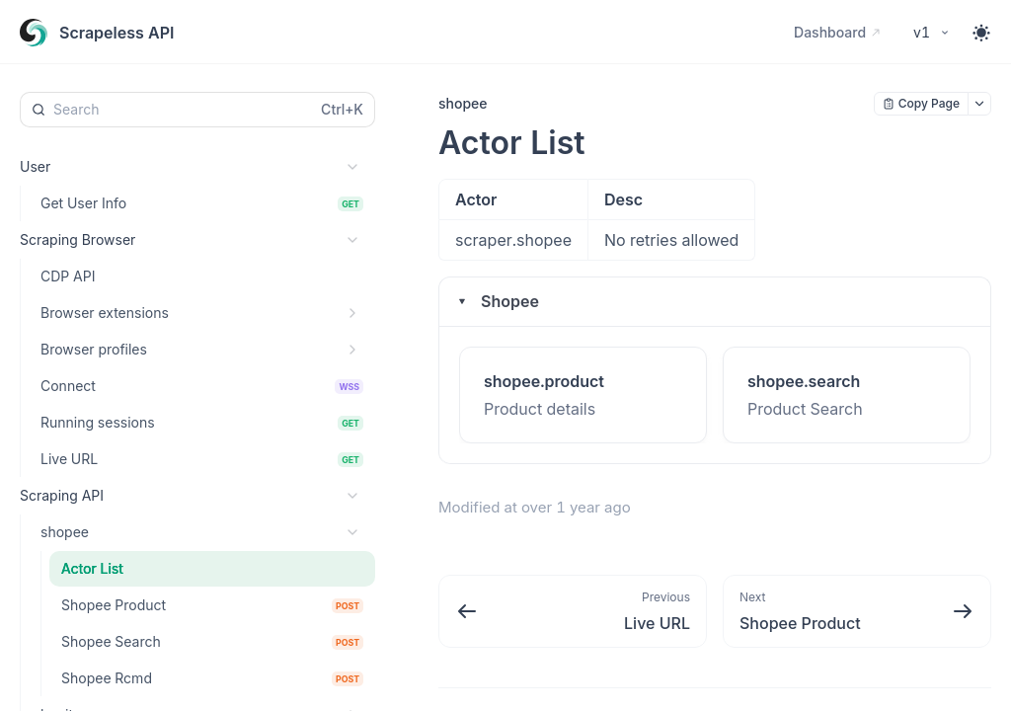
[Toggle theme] (981, 32)
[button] (714, 301)
